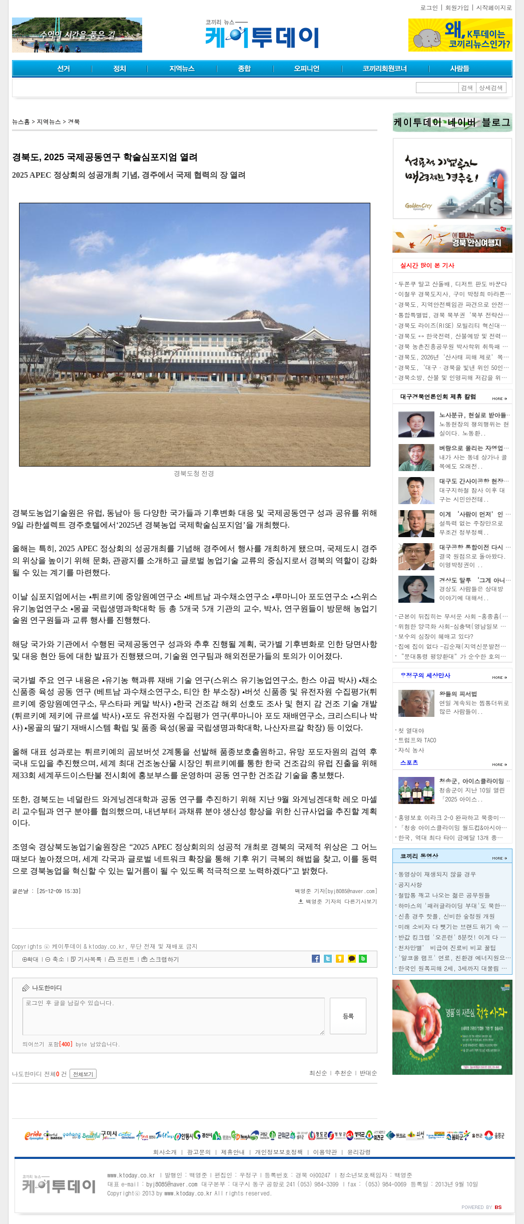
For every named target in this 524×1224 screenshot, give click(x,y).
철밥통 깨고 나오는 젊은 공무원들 (444, 895)
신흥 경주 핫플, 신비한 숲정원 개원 (446, 916)
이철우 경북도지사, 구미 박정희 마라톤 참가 (458, 293)
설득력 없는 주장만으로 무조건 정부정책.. (471, 527)
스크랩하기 (164, 959)
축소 (58, 959)
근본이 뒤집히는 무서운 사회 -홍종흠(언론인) (460, 616)
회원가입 (457, 7)
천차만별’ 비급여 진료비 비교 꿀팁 (447, 947)
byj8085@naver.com (171, 1183)
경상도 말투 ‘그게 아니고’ (478, 580)
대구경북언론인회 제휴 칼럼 (438, 396)
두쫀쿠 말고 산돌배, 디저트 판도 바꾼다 (452, 283)
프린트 (126, 959)
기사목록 (90, 959)
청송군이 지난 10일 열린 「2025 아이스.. (472, 794)
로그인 (429, 7)
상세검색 (491, 87)
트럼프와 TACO (417, 739)
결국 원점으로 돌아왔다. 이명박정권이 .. (472, 560)
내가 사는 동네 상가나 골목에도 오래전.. (473, 461)
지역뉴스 (49, 121)
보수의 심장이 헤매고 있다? (435, 636)
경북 (74, 121)
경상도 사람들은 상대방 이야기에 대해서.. (471, 593)
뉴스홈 (21, 121)
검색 (467, 87)
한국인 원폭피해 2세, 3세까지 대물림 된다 (455, 968)
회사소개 (165, 1151)
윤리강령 (359, 1151)
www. (132, 1174)
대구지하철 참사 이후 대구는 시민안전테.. (472, 494)
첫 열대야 (411, 730)
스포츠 (409, 762)
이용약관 (325, 1151)
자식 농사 (411, 749)
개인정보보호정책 (279, 1151)
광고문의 (199, 1151)
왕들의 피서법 (458, 693)
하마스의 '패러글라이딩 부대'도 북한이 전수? (460, 905)
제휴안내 (233, 1151)
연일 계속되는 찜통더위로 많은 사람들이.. (474, 707)
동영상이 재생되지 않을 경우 (437, 874)
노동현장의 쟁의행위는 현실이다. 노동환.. (474, 428)
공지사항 (410, 884)
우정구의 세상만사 (425, 675)
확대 (33, 959)
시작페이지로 (494, 7)
